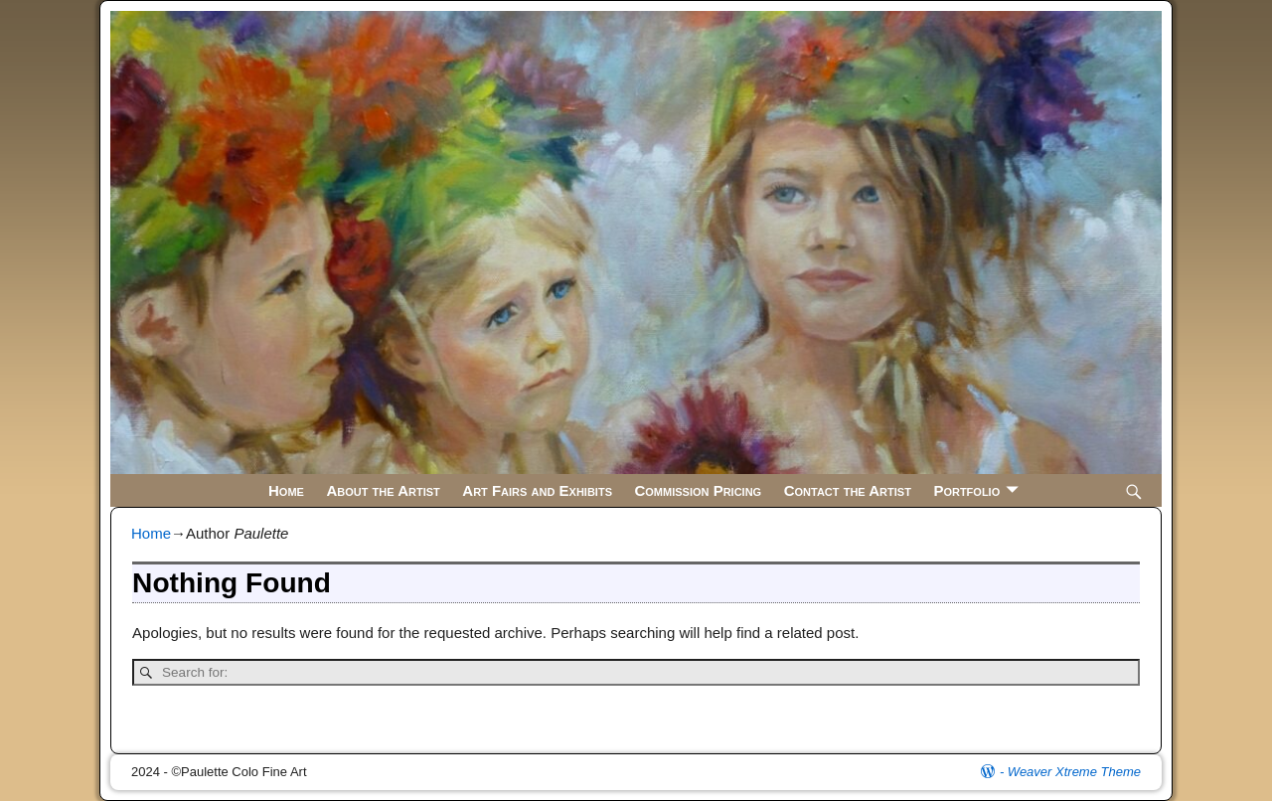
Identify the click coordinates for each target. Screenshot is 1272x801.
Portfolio (966, 490)
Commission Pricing (697, 490)
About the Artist (382, 490)
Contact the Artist (847, 490)
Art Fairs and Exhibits (537, 490)
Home (286, 490)
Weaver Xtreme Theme (1074, 771)
